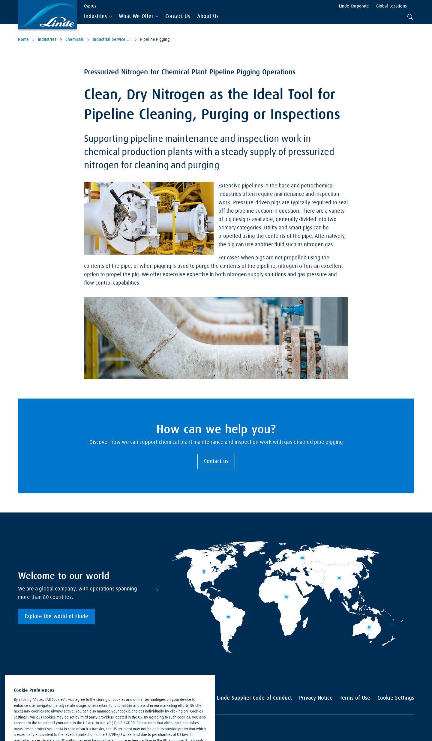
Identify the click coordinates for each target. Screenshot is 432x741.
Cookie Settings (395, 698)
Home (23, 39)
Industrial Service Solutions (112, 39)
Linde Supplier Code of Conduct (254, 698)
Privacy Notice (316, 698)
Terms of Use (355, 698)
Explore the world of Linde (56, 616)
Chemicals (74, 39)
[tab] (98, 16)
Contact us (216, 461)
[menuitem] (177, 16)
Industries (47, 39)
